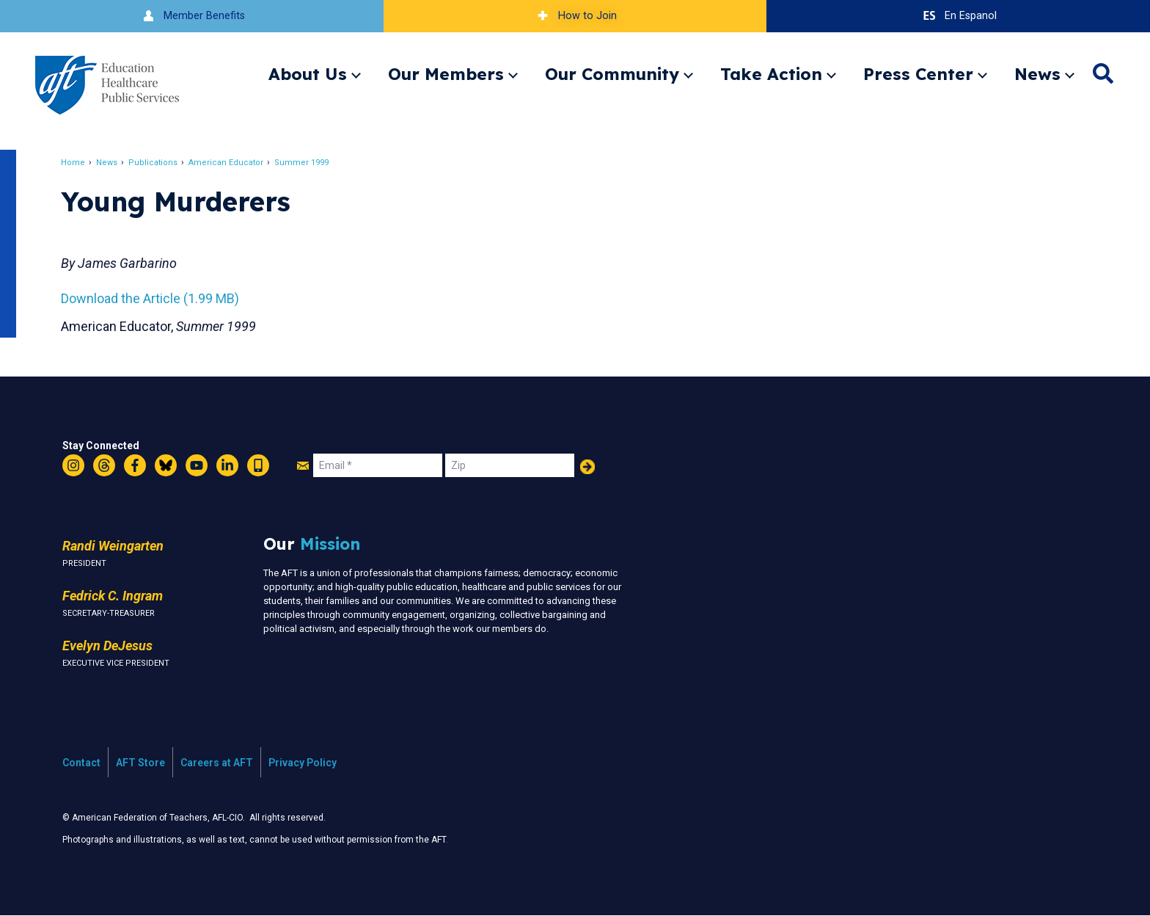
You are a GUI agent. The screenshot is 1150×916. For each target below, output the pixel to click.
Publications (156, 162)
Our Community (612, 73)
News (1037, 73)
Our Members (446, 73)
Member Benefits (192, 16)
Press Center (918, 73)
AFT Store (140, 762)
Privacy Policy (302, 762)
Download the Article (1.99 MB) (154, 298)
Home (77, 162)
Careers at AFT (216, 762)
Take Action (771, 73)
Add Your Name (587, 466)
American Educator (229, 162)
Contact (81, 762)
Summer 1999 (305, 162)
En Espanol (958, 16)
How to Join (575, 16)
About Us (307, 73)
